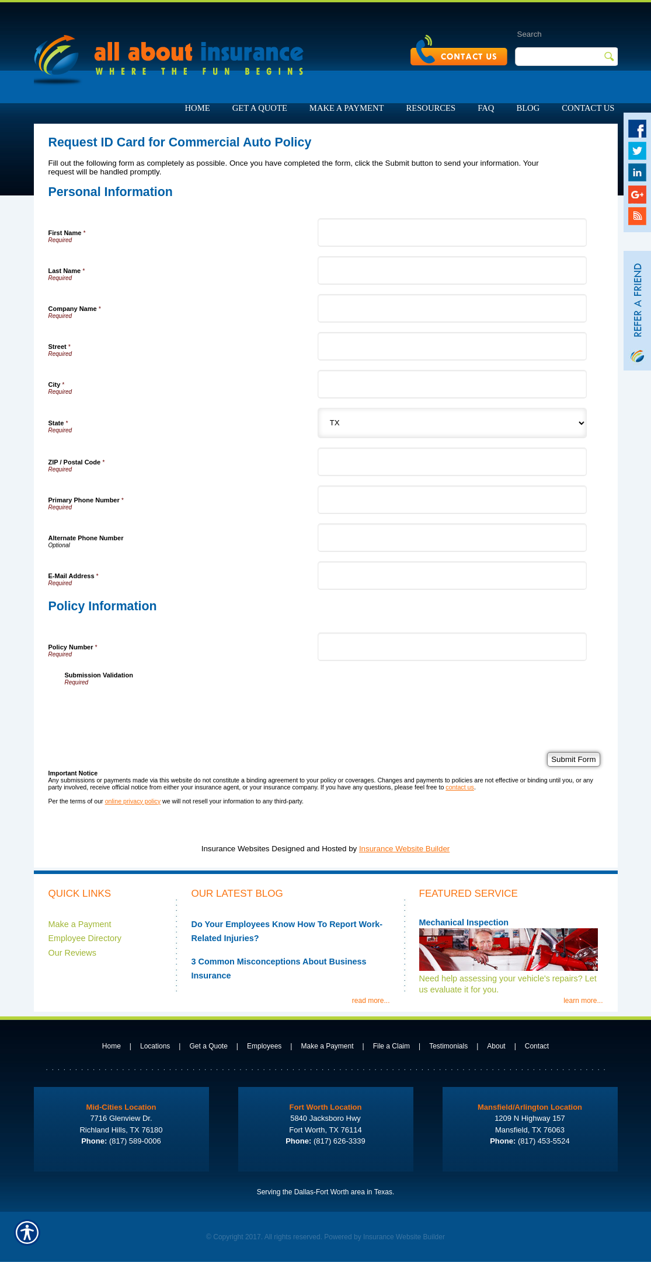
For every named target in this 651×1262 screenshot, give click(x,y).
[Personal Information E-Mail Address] (452, 575)
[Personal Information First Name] (452, 232)
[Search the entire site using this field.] (554, 33)
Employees (264, 1046)
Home (111, 1046)
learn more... (583, 1001)
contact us (459, 787)
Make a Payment (80, 924)
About (496, 1046)
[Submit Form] (573, 759)
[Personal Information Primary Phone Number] (452, 499)
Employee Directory (85, 938)
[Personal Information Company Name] (452, 308)
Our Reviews (72, 952)
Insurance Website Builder (404, 848)
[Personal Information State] (452, 423)
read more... (371, 1001)
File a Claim (391, 1046)
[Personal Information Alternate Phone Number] (452, 537)
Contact (537, 1046)
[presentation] (153, 708)
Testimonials (448, 1046)
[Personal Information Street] (452, 346)
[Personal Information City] (452, 384)
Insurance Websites (235, 848)
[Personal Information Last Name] (452, 270)
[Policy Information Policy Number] (452, 646)
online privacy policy (133, 801)
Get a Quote (208, 1046)
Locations (155, 1046)
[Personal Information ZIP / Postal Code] (452, 462)
